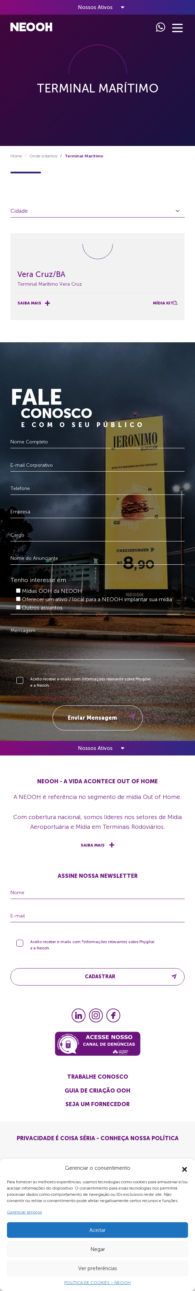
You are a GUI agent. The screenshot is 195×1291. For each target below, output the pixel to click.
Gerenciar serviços (24, 1212)
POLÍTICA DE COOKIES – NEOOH (97, 1282)
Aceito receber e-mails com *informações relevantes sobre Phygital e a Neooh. (92, 948)
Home (16, 156)
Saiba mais (33, 303)
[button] (184, 1168)
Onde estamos (43, 156)
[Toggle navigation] (97, 7)
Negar (97, 1249)
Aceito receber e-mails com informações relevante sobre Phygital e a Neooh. (90, 685)
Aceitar (97, 1230)
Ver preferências (97, 1268)
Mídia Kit (165, 303)
